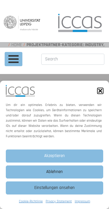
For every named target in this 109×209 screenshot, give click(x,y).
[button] (100, 91)
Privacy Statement (59, 201)
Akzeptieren (54, 155)
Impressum (82, 201)
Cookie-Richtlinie (31, 201)
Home (16, 45)
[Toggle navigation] (13, 59)
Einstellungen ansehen (54, 187)
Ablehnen (54, 171)
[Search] (72, 59)
